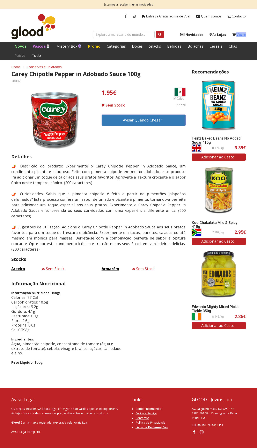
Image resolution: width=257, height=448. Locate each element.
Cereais (216, 46)
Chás (233, 46)
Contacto (237, 16)
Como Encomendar (148, 409)
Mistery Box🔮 (69, 46)
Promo (94, 46)
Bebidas (174, 46)
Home (16, 67)
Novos (20, 46)
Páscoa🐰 (41, 46)
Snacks (155, 46)
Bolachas (195, 46)
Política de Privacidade (150, 422)
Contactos (142, 418)
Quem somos (208, 16)
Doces (137, 46)
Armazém (110, 268)
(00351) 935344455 (210, 425)
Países (19, 55)
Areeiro (18, 268)
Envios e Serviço (146, 413)
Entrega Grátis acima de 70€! (166, 16)
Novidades (191, 34)
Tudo (36, 55)
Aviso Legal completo (25, 432)
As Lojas (218, 34)
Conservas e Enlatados (44, 67)
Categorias (116, 46)
